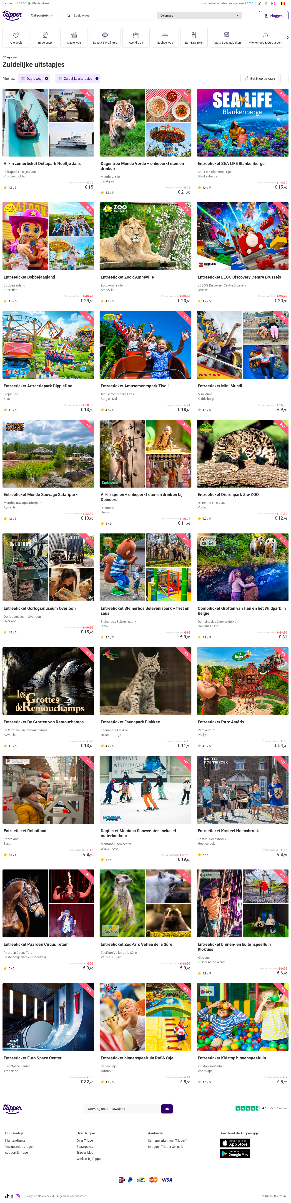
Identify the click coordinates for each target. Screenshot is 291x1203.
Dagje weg (74, 36)
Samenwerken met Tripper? (167, 1140)
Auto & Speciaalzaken (231, 36)
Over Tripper (85, 1140)
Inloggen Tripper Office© (165, 1146)
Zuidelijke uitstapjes (78, 79)
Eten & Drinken (196, 36)
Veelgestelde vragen (19, 1146)
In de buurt (45, 36)
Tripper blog (85, 1152)
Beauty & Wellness (106, 36)
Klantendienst (15, 1140)
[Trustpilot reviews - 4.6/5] (262, 1108)
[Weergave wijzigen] (284, 79)
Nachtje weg (167, 36)
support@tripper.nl (18, 1152)
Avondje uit (138, 36)
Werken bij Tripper (89, 1159)
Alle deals (16, 36)
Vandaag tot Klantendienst (26, 3)
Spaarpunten (86, 1146)
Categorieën (40, 15)
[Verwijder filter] (46, 78)
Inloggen (274, 16)
